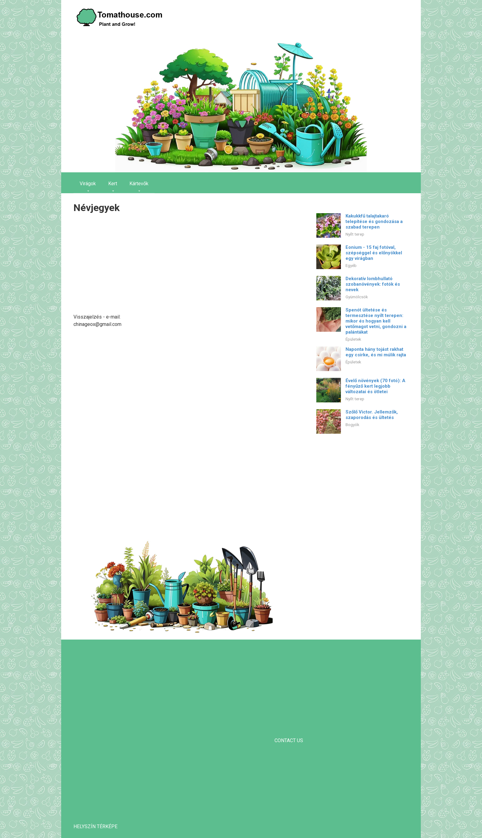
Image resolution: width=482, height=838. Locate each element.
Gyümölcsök (357, 296)
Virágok (88, 183)
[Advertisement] (181, 264)
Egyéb (351, 265)
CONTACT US (289, 740)
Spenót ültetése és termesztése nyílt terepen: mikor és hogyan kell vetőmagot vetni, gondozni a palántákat (376, 321)
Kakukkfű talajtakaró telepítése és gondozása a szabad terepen (374, 221)
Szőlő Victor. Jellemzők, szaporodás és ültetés (372, 414)
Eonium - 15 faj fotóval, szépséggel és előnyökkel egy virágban (374, 253)
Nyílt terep (355, 234)
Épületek (353, 339)
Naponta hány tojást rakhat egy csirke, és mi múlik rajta (376, 352)
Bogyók (352, 424)
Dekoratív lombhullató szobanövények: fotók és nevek (373, 284)
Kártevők (138, 183)
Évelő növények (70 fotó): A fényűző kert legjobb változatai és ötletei (375, 386)
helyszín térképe (95, 826)
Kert (112, 183)
